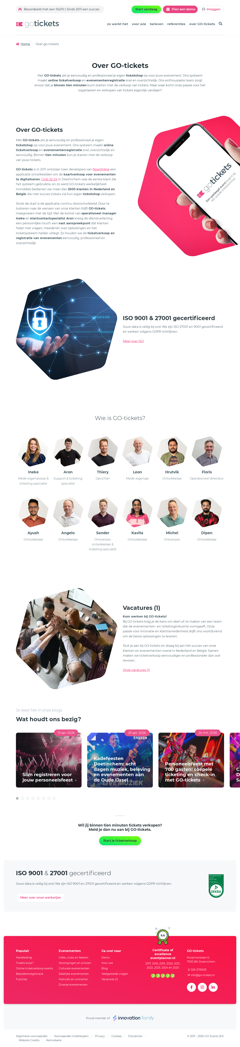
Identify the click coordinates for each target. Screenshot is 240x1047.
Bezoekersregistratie (29, 974)
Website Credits (29, 1040)
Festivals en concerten (73, 979)
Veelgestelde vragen (114, 974)
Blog (104, 968)
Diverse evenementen (73, 984)
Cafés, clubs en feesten (73, 957)
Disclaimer (135, 1036)
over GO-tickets (202, 24)
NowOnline (101, 182)
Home (23, 44)
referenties (176, 24)
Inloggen (211, 9)
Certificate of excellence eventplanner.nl (162, 954)
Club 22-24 (49, 192)
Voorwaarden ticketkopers (71, 1036)
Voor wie (107, 963)
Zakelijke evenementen (74, 974)
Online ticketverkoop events (34, 968)
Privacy (100, 1036)
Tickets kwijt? (25, 963)
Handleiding (24, 957)
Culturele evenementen (74, 968)
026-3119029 (196, 969)
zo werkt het (117, 24)
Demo (105, 957)
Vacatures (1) (109, 979)
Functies (21, 979)
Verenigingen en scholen (75, 963)
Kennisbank (53, 1040)
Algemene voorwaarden (31, 1036)
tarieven (157, 24)
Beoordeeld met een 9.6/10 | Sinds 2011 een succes (58, 9)
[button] (17, 825)
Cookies (116, 1036)
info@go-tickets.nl (201, 975)
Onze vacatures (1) (136, 683)
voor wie (139, 24)
